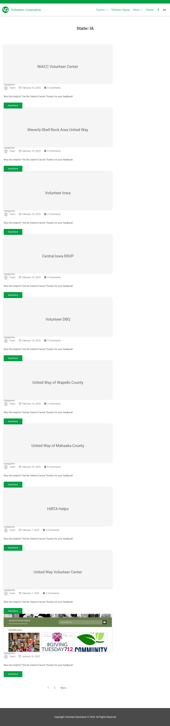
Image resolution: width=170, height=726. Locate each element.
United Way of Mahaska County (57, 445)
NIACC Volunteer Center (57, 66)
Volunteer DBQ (57, 319)
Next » (64, 687)
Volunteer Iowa (58, 193)
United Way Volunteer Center (58, 572)
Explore (100, 9)
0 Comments (54, 87)
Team (12, 87)
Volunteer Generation (26, 10)
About (136, 9)
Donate (150, 9)
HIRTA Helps (58, 509)
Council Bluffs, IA (58, 635)
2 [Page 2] (54, 687)
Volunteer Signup (120, 9)
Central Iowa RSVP (58, 256)
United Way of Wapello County (57, 382)
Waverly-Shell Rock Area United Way (57, 130)
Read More (13, 105)
